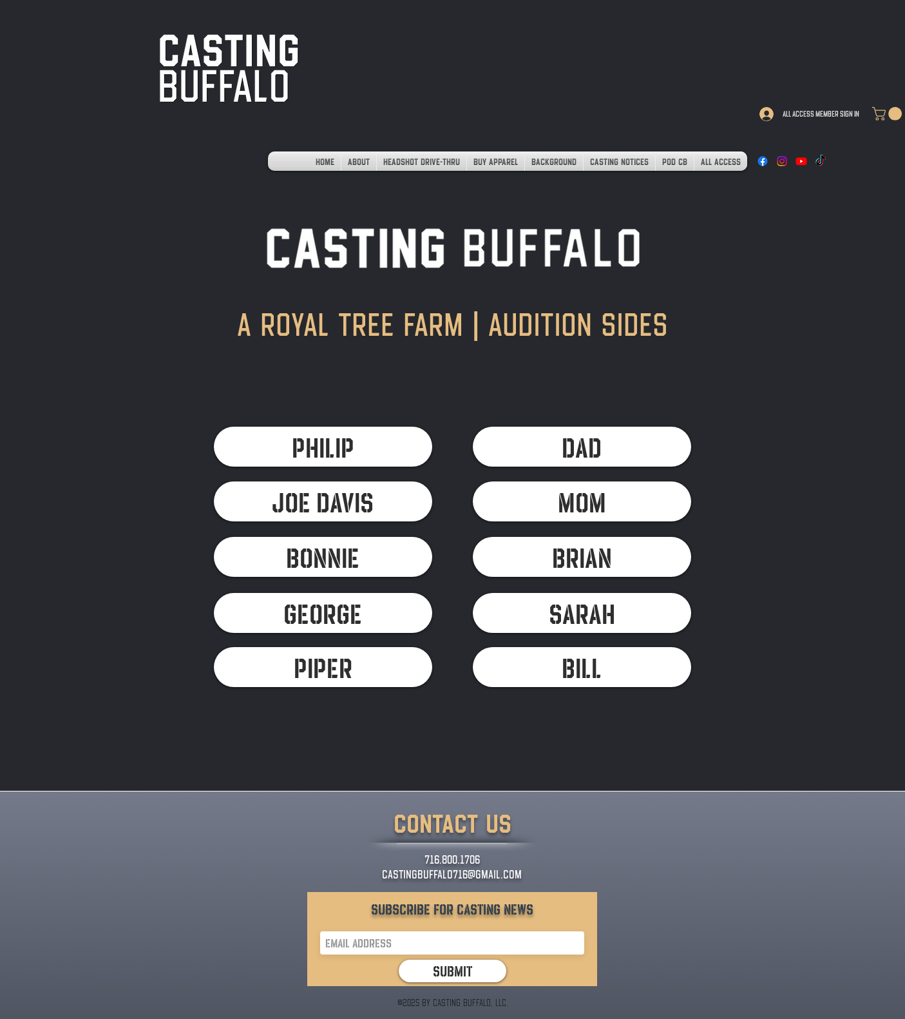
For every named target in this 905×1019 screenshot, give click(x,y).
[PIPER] (323, 667)
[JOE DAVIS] (323, 501)
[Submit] (452, 971)
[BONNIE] (323, 557)
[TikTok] (820, 161)
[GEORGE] (323, 613)
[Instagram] (782, 161)
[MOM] (582, 501)
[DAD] (582, 447)
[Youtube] (801, 161)
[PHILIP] (323, 447)
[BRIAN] (582, 557)
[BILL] (582, 667)
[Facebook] (762, 161)
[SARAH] (582, 613)
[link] (888, 114)
